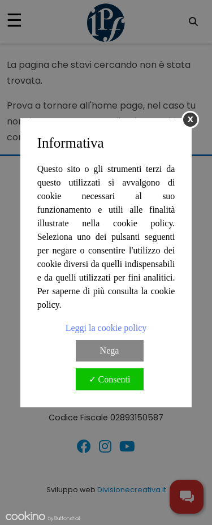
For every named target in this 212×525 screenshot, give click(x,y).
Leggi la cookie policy (106, 328)
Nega (109, 350)
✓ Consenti (110, 379)
